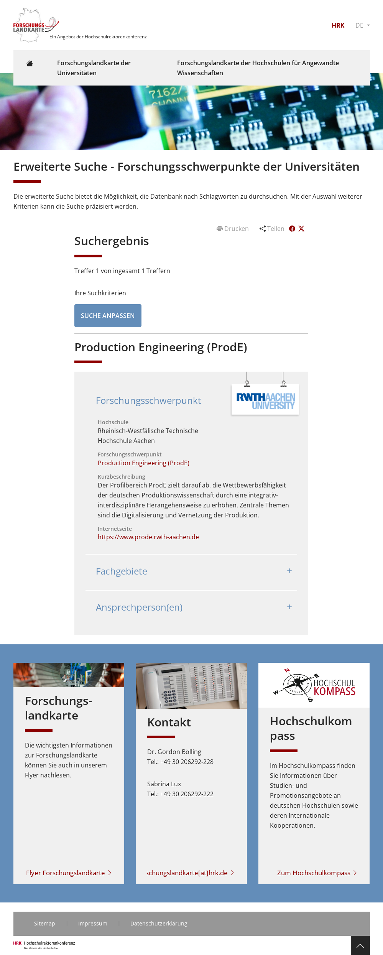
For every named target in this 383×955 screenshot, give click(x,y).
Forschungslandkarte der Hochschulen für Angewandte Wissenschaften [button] (258, 68)
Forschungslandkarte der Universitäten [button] (94, 68)
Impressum (92, 923)
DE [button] (360, 25)
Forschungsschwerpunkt (148, 400)
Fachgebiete (121, 571)
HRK (338, 25)
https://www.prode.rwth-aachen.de (148, 537)
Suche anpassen (108, 315)
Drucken (233, 228)
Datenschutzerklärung (158, 923)
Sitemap (44, 923)
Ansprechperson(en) (139, 607)
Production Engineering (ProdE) (143, 463)
